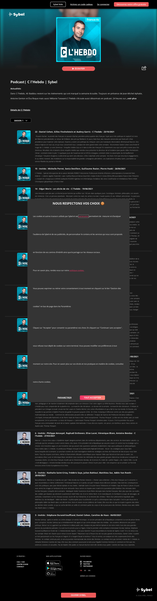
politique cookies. (76, 270)
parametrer (65, 398)
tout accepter (92, 398)
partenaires (83, 216)
